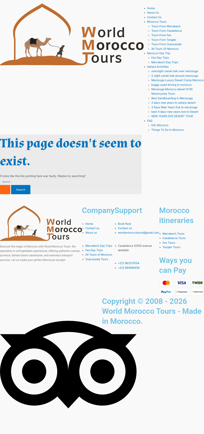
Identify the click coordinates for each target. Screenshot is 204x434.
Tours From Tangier (163, 39)
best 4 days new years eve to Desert (174, 111)
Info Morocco (159, 125)
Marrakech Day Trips (164, 62)
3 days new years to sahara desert (173, 102)
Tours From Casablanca (166, 30)
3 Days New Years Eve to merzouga (174, 107)
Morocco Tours (156, 21)
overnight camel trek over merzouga (174, 71)
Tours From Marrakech (165, 26)
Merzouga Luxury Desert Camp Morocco (177, 80)
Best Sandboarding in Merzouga (172, 98)
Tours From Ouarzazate (166, 44)
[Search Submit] (5, 189)
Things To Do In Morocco (167, 129)
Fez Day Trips (160, 57)
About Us (153, 12)
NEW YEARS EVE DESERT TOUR (172, 116)
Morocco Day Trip (158, 53)
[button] (175, 21)
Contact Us (154, 17)
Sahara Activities (157, 66)
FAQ (149, 120)
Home (151, 8)
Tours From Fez (161, 35)
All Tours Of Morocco (165, 48)
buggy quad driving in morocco (171, 84)
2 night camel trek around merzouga (174, 75)
